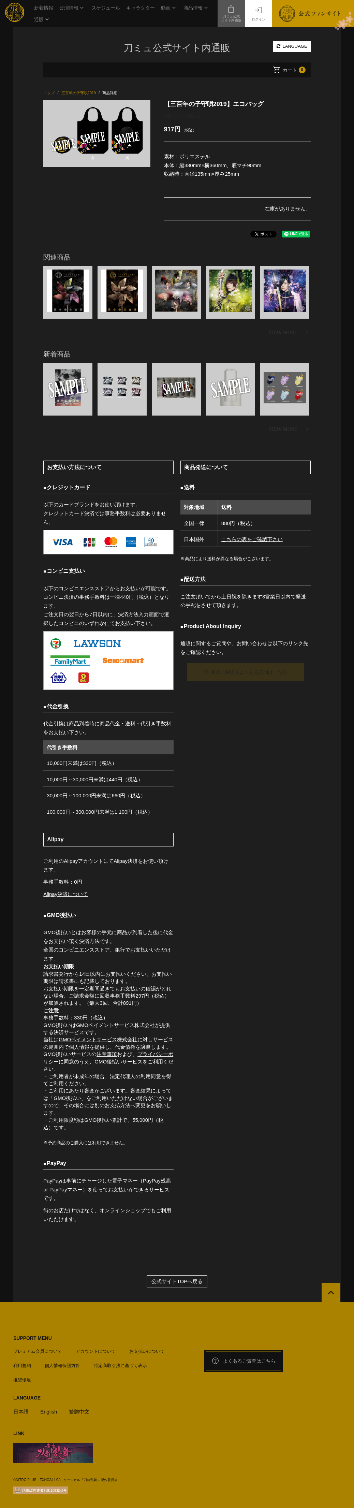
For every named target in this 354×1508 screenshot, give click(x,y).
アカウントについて (96, 1351)
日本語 (21, 1412)
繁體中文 (79, 1412)
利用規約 (22, 1365)
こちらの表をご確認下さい (252, 539)
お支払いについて (147, 1351)
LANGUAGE (292, 46)
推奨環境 (22, 1379)
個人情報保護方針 (62, 1365)
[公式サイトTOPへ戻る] (331, 1292)
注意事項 (107, 1054)
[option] (96, 133)
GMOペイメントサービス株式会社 (98, 1039)
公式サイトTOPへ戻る (177, 1281)
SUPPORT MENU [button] (32, 1338)
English (48, 1412)
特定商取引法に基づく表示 (120, 1365)
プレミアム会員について (37, 1351)
